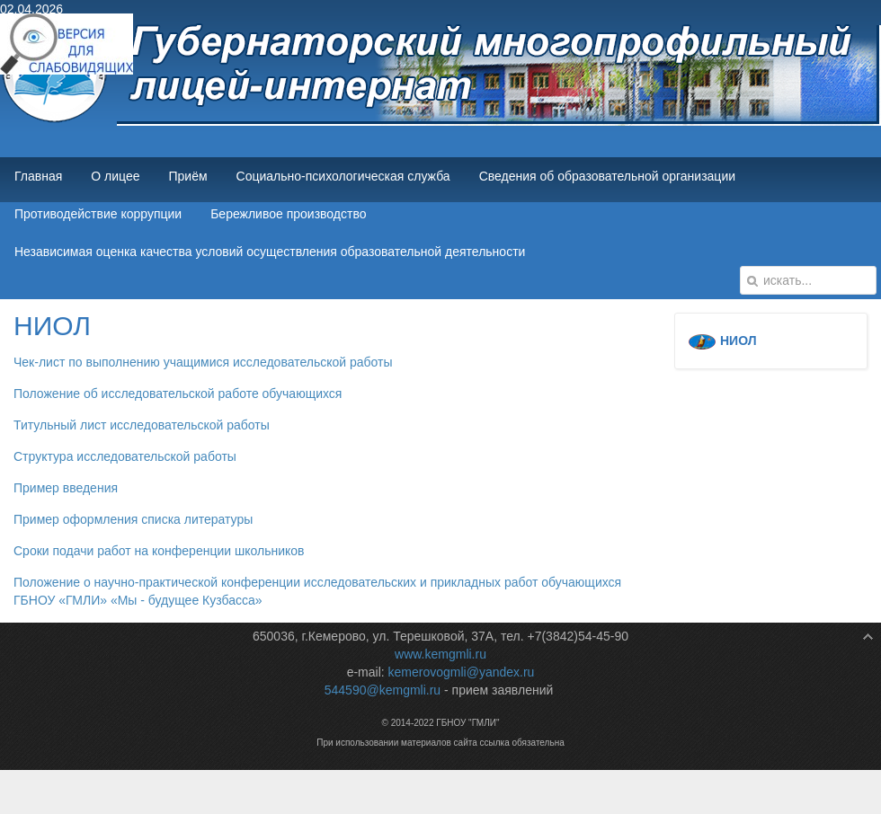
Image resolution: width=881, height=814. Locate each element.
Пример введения (65, 488)
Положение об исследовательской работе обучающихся (177, 393)
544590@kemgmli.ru (382, 690)
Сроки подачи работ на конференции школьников (158, 551)
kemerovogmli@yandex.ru (461, 672)
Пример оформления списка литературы (133, 519)
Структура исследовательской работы (124, 456)
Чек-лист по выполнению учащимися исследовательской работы (203, 362)
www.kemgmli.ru (440, 654)
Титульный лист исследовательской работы (141, 425)
